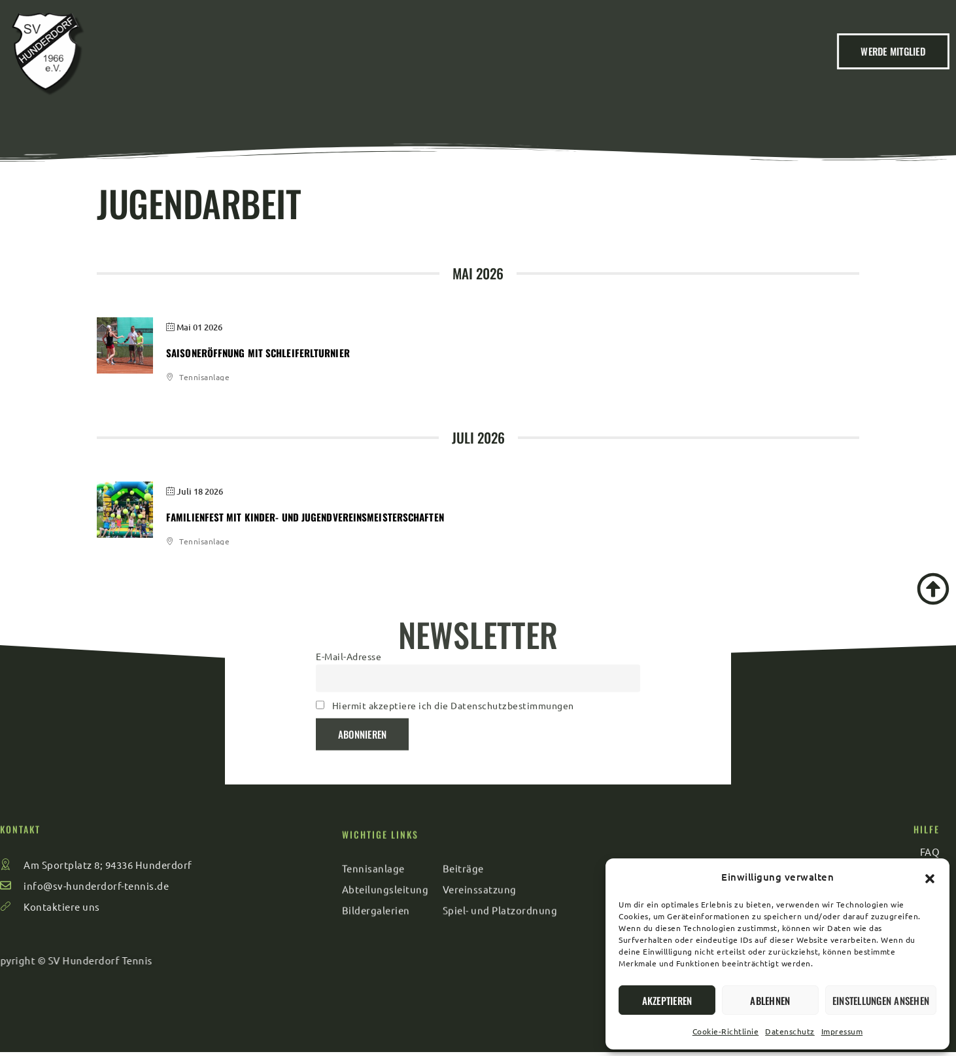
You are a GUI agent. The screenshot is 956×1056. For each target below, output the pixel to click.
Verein (321, 58)
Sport (565, 58)
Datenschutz (790, 1031)
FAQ (683, 58)
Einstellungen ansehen (880, 1000)
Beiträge (386, 58)
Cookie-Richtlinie (725, 1031)
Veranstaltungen (479, 58)
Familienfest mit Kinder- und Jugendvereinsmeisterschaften (305, 517)
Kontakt (627, 58)
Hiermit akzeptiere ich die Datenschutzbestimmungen (453, 646)
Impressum (842, 1031)
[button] (929, 876)
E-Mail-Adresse (348, 597)
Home (264, 58)
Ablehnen (770, 1000)
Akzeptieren (667, 1000)
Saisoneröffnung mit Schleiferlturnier (258, 352)
